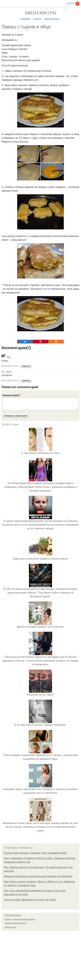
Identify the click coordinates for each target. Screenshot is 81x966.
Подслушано (52, 18)
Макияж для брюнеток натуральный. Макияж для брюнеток (38, 876)
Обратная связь (10, 927)
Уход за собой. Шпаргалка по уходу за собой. (30, 899)
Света (6, 371)
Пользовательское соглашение (24, 919)
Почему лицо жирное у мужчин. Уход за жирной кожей (35, 853)
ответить (26, 366)
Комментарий (11, 395)
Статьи (37, 18)
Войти (70, 3)
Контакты (8, 919)
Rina (6, 357)
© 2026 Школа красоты (13, 915)
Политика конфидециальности (16, 923)
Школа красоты (40, 13)
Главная (25, 18)
